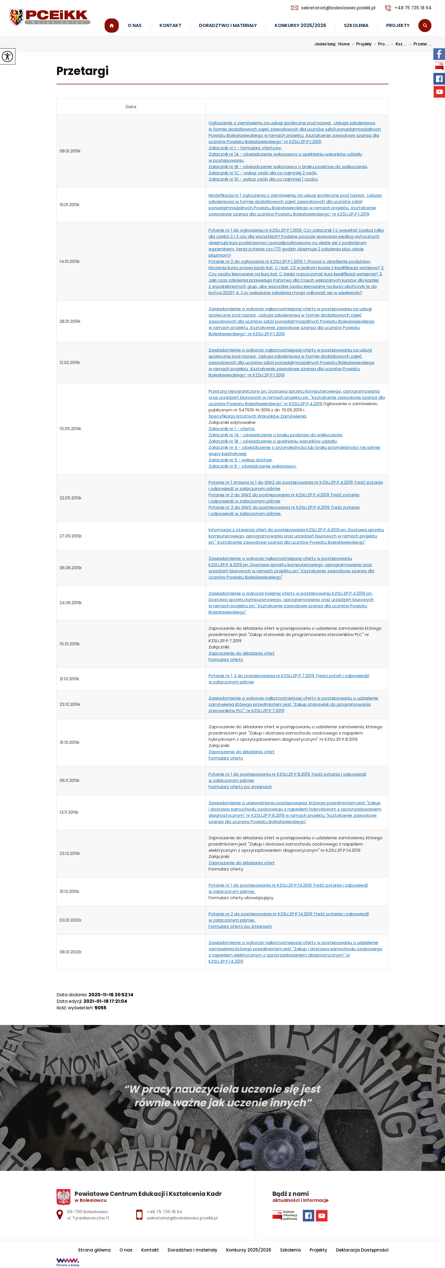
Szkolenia (356, 25)
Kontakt (170, 25)
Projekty (398, 25)
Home (344, 44)
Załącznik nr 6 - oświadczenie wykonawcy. (253, 466)
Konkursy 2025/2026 (300, 25)
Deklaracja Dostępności (362, 1250)
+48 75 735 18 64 (408, 8)
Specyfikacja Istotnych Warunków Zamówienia (257, 416)
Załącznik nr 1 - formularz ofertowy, (245, 148)
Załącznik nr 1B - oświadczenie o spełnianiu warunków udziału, (273, 441)
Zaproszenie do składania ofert (242, 653)
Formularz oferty (226, 659)
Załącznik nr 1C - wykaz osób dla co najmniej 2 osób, (263, 173)
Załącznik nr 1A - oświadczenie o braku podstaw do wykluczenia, (276, 435)
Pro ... (380, 44)
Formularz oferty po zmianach (240, 787)
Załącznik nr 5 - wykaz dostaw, (241, 460)
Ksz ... (398, 44)
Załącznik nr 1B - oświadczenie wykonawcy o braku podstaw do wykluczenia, (288, 167)
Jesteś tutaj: (326, 44)
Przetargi (82, 71)
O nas (135, 25)
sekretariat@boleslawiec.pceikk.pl (333, 8)
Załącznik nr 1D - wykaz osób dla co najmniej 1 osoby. (263, 179)
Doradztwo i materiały (228, 25)
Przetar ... (419, 44)
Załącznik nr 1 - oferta (231, 429)
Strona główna (111, 25)
